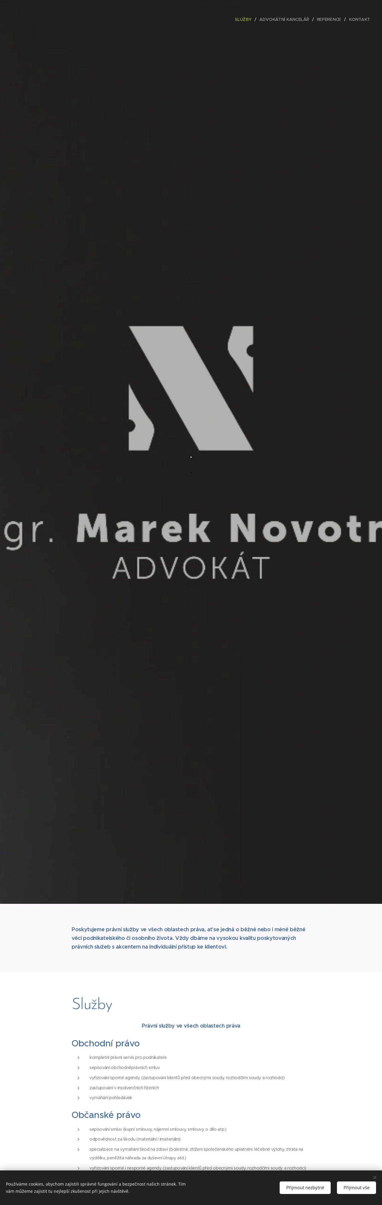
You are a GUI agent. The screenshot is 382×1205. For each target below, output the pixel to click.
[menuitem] (246, 19)
